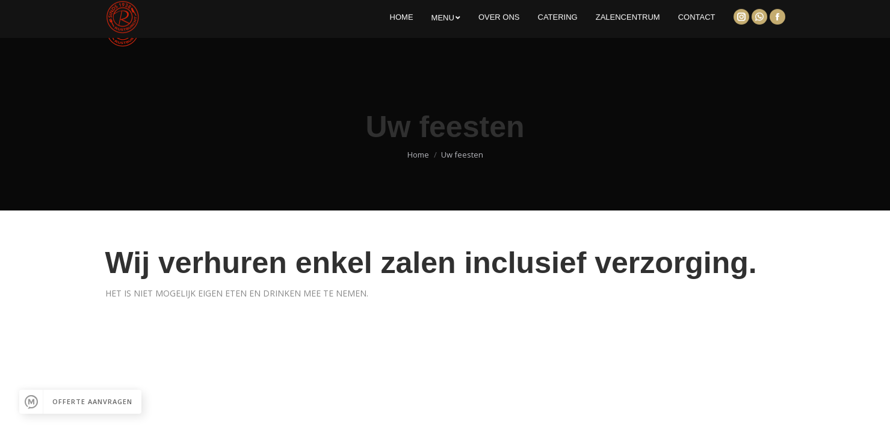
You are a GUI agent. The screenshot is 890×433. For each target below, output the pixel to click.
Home (418, 154)
